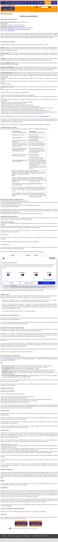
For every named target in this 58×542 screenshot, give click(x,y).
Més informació (23, 266)
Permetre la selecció (29, 282)
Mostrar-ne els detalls (48, 279)
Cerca (49, 7)
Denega (11, 282)
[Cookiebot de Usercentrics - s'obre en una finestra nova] (50, 258)
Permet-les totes (46, 282)
